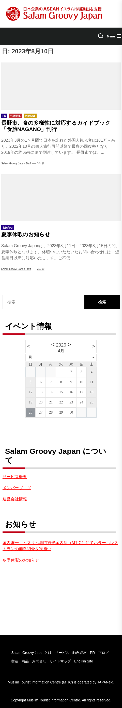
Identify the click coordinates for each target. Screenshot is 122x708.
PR (92, 653)
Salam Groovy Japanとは (31, 653)
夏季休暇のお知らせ (25, 234)
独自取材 (79, 653)
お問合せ (39, 661)
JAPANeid (105, 682)
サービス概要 (15, 477)
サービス (62, 653)
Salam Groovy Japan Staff (16, 163)
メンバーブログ (17, 488)
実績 (14, 661)
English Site (83, 661)
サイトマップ (60, 661)
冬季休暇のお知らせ (21, 560)
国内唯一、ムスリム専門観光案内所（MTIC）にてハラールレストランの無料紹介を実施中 (60, 546)
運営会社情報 (15, 499)
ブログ (103, 653)
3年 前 (40, 163)
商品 (25, 661)
